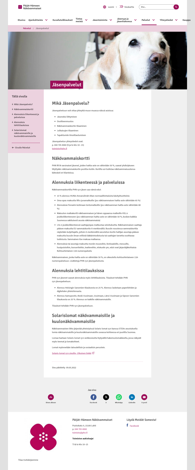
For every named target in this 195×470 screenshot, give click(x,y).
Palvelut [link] (27, 28)
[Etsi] (159, 6)
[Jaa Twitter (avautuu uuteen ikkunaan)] (106, 399)
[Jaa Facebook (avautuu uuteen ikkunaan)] (94, 399)
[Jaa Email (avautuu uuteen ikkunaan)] (143, 399)
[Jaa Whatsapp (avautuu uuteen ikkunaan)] (119, 399)
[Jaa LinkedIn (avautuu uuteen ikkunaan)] (132, 399)
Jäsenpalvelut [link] (42, 28)
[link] (57, 7)
